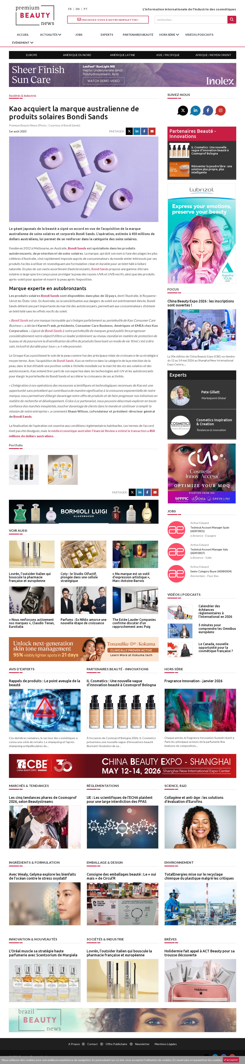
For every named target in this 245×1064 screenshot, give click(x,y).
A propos (74, 1044)
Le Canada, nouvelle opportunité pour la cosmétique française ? (216, 647)
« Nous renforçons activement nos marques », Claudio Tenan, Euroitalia (31, 623)
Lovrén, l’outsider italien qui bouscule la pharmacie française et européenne (30, 577)
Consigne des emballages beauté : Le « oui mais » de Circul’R (121, 876)
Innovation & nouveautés (33, 939)
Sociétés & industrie (22, 95)
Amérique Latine (122, 55)
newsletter (142, 1044)
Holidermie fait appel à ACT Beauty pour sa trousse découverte (199, 953)
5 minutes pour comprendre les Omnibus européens (217, 628)
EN (78, 9)
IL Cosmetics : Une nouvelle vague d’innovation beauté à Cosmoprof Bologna (121, 683)
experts (107, 34)
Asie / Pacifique (168, 55)
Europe (31, 55)
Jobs (171, 511)
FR (70, 9)
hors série (167, 34)
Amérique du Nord (77, 55)
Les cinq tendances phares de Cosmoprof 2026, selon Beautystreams (43, 799)
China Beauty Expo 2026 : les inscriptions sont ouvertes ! (200, 303)
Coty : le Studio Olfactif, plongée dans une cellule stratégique (79, 577)
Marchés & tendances (29, 785)
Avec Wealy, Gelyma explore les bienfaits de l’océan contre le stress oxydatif (42, 876)
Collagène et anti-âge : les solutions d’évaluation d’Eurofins (193, 799)
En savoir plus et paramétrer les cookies (197, 1060)
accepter (231, 1059)
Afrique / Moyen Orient (213, 55)
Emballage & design (105, 862)
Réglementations (103, 785)
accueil (23, 34)
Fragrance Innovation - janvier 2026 (193, 681)
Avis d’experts (22, 669)
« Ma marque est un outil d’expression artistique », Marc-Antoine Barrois (131, 577)
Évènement (21, 42)
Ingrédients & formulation (34, 862)
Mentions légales (166, 1044)
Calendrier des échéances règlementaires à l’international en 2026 (215, 611)
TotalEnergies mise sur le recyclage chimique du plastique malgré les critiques (199, 876)
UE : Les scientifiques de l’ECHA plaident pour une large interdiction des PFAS (120, 799)
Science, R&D (175, 785)
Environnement (179, 862)
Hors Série (173, 669)
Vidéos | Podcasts (199, 34)
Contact (92, 1044)
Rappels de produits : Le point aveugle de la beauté (44, 683)
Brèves (170, 939)
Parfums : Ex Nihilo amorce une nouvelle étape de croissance (83, 621)
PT (86, 9)
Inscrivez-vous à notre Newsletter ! (108, 19)
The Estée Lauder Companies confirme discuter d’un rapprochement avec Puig (134, 623)
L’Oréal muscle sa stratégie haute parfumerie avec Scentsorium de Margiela (43, 953)
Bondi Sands (77, 248)
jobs (78, 34)
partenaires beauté (138, 34)
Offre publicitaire (116, 1044)
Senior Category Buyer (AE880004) (211, 571)
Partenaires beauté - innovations (192, 133)
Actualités (49, 34)
